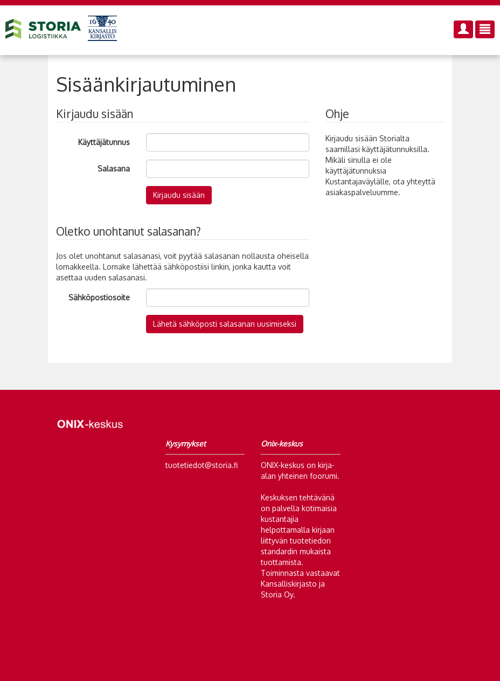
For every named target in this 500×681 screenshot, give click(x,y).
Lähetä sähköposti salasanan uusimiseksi (224, 323)
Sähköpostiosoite (99, 297)
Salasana (114, 168)
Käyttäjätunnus (104, 142)
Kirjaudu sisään (179, 195)
